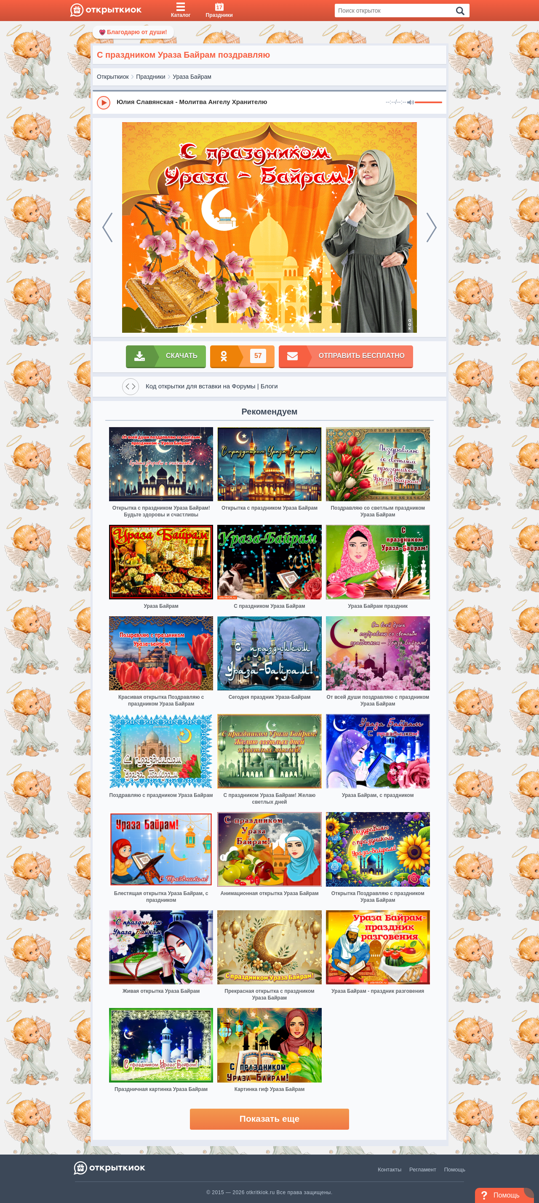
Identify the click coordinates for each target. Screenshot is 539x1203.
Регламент (422, 1169)
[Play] (103, 103)
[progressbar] (428, 103)
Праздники (150, 76)
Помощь (454, 1169)
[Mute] (410, 103)
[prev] (107, 227)
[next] (431, 227)
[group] (269, 102)
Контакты (389, 1169)
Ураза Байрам (192, 76)
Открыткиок (113, 76)
